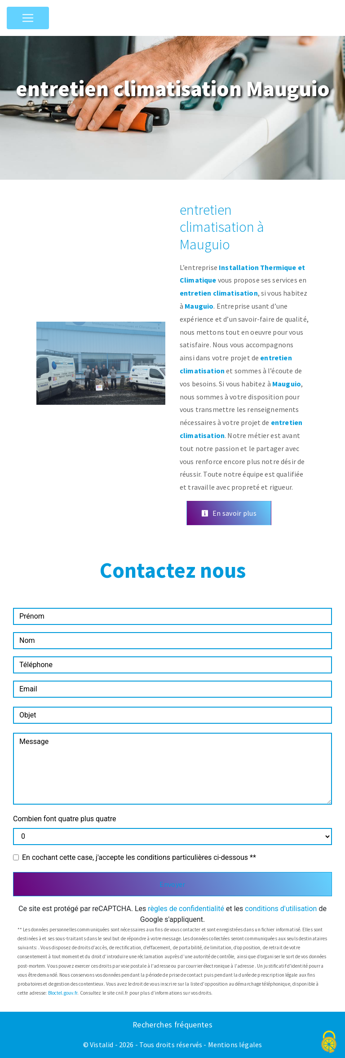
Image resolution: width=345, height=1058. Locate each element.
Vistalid (101, 1044)
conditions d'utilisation (281, 908)
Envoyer (172, 884)
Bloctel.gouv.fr (63, 993)
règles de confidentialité (186, 908)
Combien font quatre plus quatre (64, 819)
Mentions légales (234, 1044)
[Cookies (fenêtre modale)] (329, 1042)
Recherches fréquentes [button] (172, 1025)
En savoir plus (229, 513)
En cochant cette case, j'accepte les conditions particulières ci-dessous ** (139, 857)
